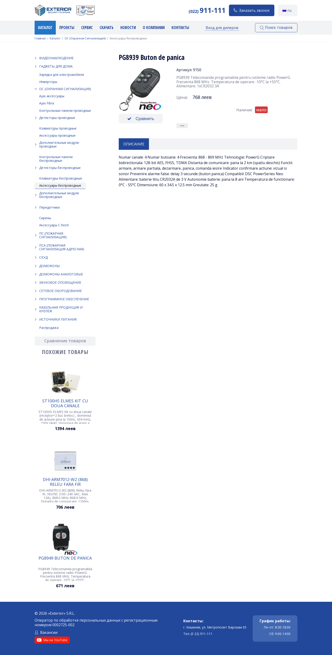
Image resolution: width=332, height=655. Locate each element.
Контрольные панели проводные (65, 110)
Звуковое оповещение (60, 282)
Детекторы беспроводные (60, 167)
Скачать (106, 27)
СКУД (43, 257)
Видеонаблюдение (56, 58)
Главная (40, 38)
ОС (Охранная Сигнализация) (85, 38)
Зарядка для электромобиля (61, 74)
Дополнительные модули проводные (59, 144)
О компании (154, 27)
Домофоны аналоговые (61, 274)
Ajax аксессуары (51, 96)
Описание (133, 144)
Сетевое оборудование (60, 291)
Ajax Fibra (46, 103)
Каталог (45, 27)
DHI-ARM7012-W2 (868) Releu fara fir (65, 481)
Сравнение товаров (65, 340)
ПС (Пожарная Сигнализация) (53, 235)
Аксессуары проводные (57, 135)
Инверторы (48, 82)
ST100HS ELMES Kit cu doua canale (65, 403)
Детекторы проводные (57, 117)
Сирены (45, 218)
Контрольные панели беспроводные (56, 159)
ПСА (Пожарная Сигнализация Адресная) (61, 247)
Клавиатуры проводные (58, 128)
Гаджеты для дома (56, 66)
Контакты (180, 27)
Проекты (66, 27)
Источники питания (58, 319)
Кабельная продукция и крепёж (61, 309)
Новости (128, 27)
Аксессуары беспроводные (60, 185)
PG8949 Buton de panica (65, 558)
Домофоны (49, 266)
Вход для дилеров (222, 27)
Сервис (87, 27)
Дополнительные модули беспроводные (59, 195)
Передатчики (49, 207)
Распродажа (49, 327)
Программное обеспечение (64, 299)
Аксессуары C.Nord (53, 225)
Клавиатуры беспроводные (60, 178)
